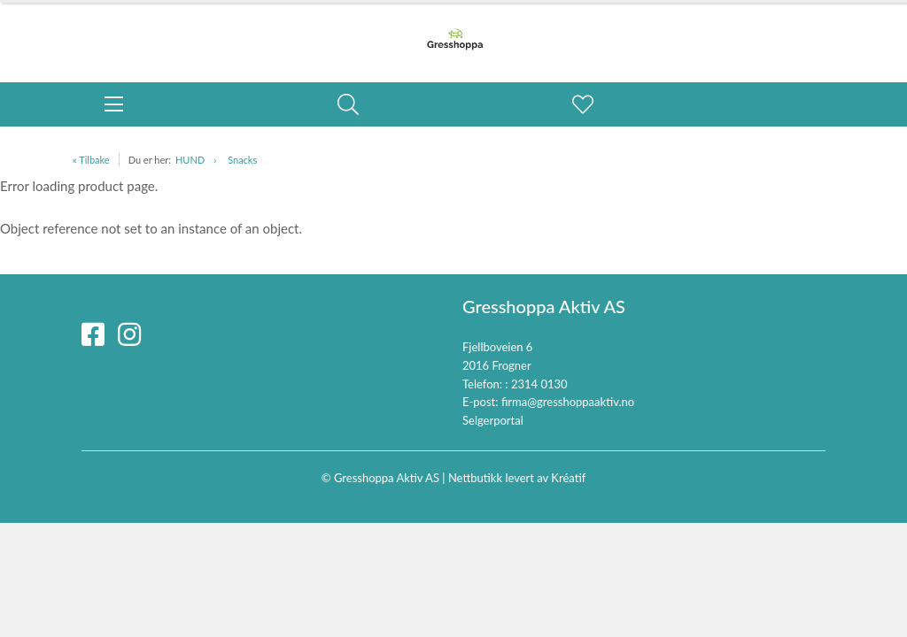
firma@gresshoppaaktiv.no (567, 402)
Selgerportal (492, 420)
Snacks (242, 159)
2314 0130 (539, 384)
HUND (190, 159)
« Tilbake (91, 159)
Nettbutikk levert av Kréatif (516, 478)
